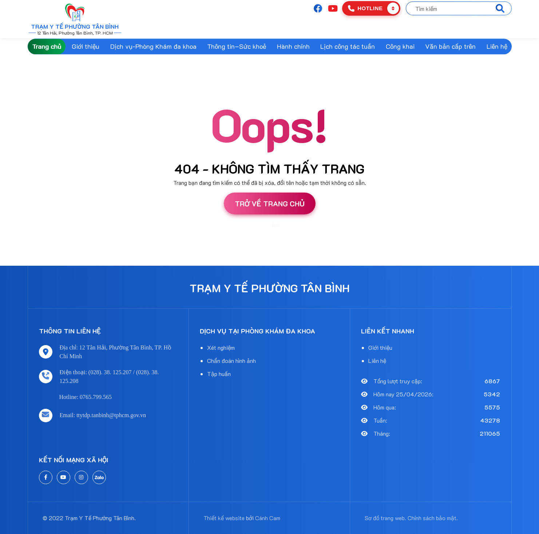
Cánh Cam (293, 225)
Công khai (400, 46)
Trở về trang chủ (270, 203)
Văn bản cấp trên (450, 46)
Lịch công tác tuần (347, 46)
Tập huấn (219, 373)
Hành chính (293, 46)
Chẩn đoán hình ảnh (231, 360)
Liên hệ (497, 46)
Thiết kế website (252, 225)
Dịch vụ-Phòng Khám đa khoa (153, 46)
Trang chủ (46, 46)
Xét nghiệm (221, 347)
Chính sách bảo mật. (433, 518)
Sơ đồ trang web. (385, 518)
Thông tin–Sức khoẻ (236, 46)
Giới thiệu (85, 46)
